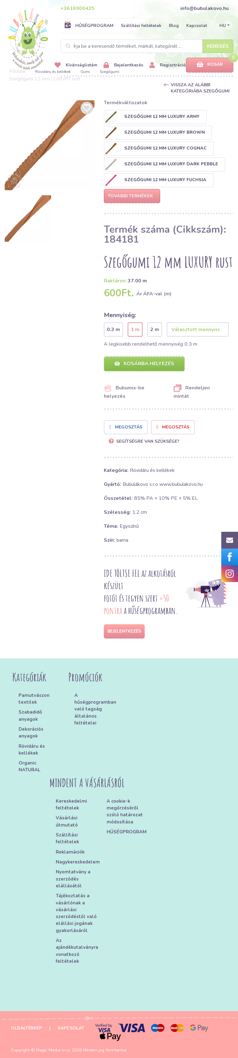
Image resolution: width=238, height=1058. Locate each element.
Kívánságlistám (76, 65)
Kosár (209, 64)
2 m (154, 329)
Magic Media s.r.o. (53, 1050)
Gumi (85, 71)
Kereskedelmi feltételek (71, 804)
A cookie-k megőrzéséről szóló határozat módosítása (125, 811)
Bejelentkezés (123, 65)
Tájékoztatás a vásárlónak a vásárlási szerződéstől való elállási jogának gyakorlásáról (76, 913)
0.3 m (113, 329)
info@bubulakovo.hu (204, 8)
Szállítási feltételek (141, 26)
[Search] (146, 46)
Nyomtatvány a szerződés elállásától (73, 879)
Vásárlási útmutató (67, 821)
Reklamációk (70, 852)
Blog (174, 26)
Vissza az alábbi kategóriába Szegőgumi (200, 88)
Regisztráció (167, 65)
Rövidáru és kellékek (53, 71)
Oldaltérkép (26, 1028)
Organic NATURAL (29, 766)
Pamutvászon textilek (34, 698)
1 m (135, 329)
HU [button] (222, 26)
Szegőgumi (109, 71)
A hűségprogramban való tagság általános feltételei (94, 709)
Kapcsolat (196, 26)
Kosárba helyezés (144, 363)
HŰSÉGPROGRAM (88, 25)
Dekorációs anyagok (31, 732)
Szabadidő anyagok (30, 715)
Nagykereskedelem (78, 862)
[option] (50, 145)
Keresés (218, 46)
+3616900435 (77, 8)
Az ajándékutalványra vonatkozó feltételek (77, 950)
